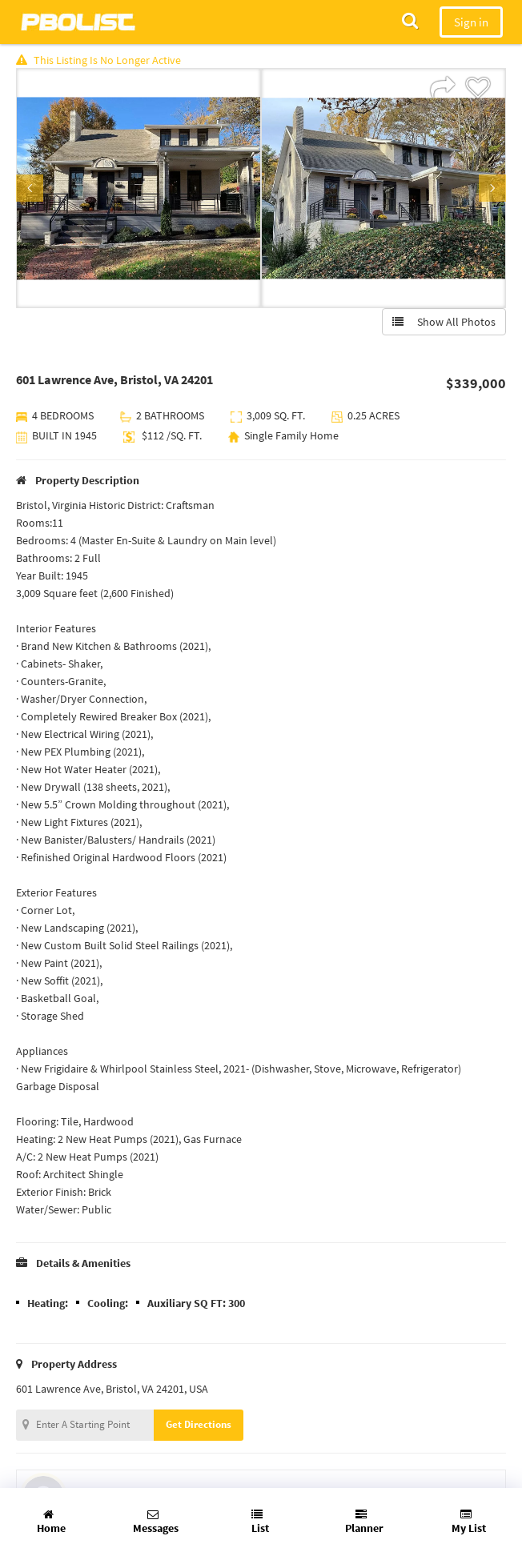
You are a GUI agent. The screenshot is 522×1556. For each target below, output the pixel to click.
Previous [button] (29, 188)
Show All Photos (444, 322)
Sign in (471, 22)
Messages (156, 1522)
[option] (138, 188)
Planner (364, 1522)
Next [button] (492, 188)
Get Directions (198, 1424)
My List (469, 1522)
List (260, 1522)
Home (51, 1522)
